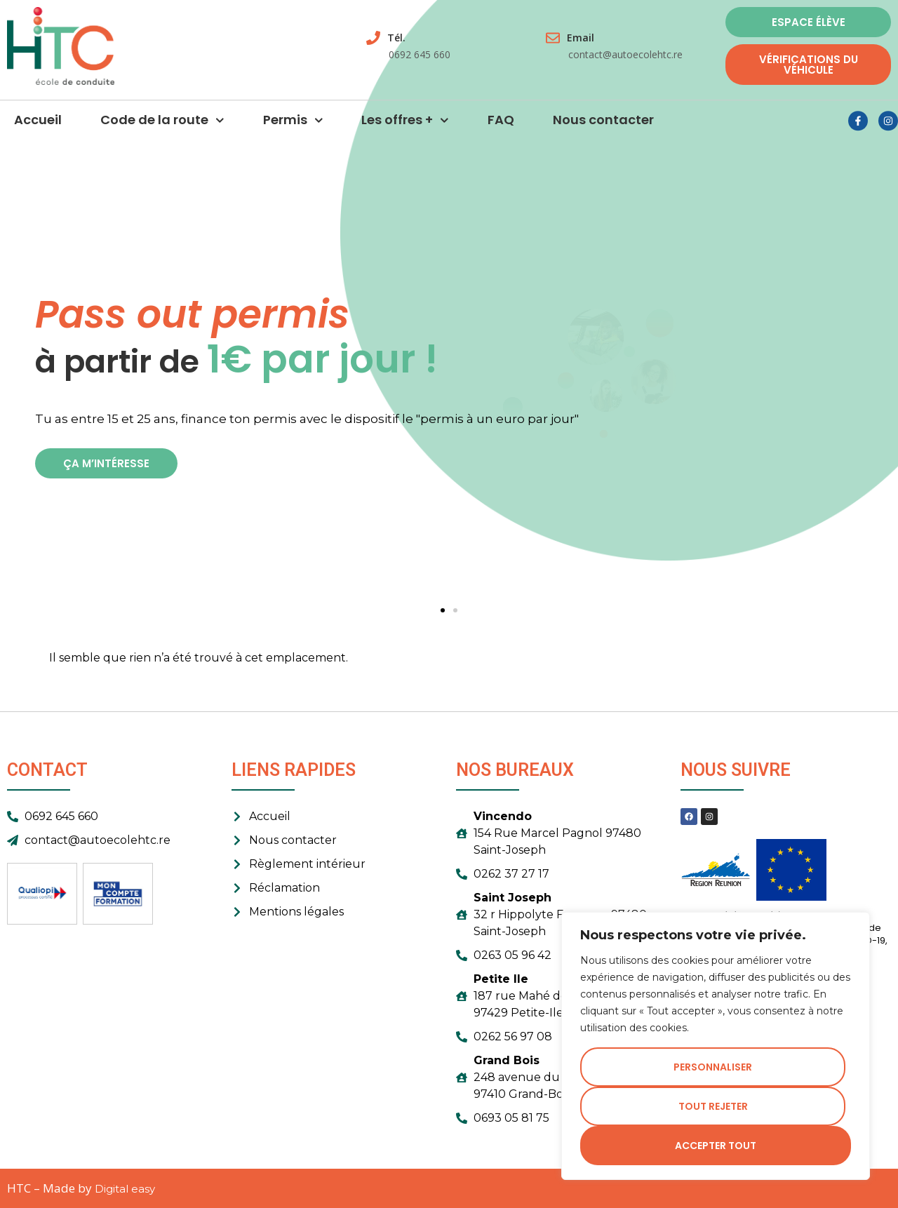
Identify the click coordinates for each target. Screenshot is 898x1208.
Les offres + (405, 128)
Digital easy (125, 1188)
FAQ (501, 127)
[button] (443, 610)
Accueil (38, 127)
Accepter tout (715, 1146)
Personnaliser (713, 1067)
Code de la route (162, 128)
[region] (715, 1046)
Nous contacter (603, 127)
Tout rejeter (713, 1106)
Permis (293, 128)
